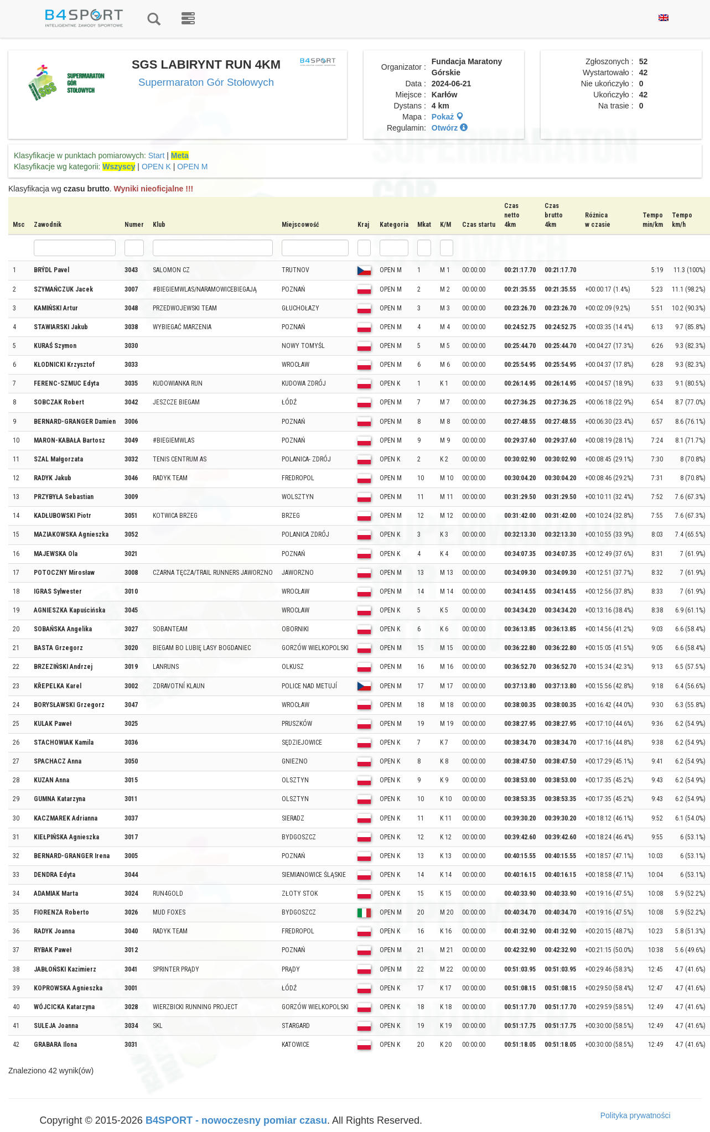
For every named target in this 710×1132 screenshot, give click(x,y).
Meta (180, 155)
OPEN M (192, 166)
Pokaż (448, 116)
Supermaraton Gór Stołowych (206, 82)
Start (156, 155)
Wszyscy (118, 166)
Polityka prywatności (635, 1115)
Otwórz (450, 127)
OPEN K (156, 166)
